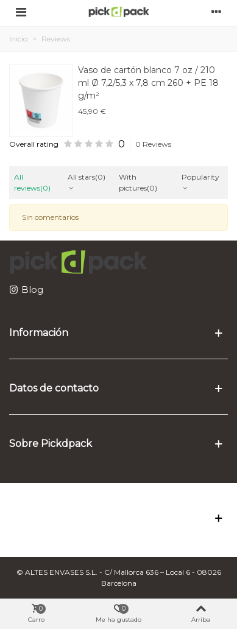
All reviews (32, 182)
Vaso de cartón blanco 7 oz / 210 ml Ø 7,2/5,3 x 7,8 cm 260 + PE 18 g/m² (148, 83)
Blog (32, 289)
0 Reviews (153, 144)
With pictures (138, 182)
